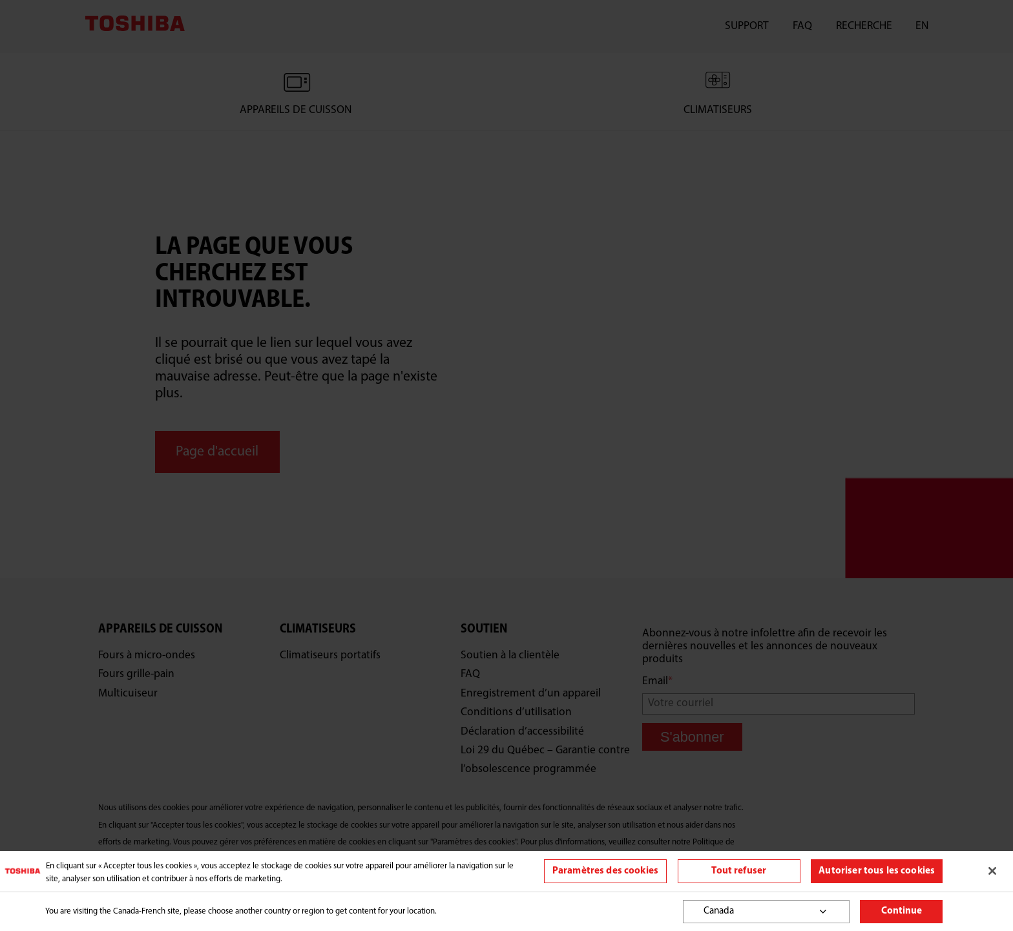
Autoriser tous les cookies (877, 871)
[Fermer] (992, 871)
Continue (901, 911)
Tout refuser (738, 871)
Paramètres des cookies (605, 871)
